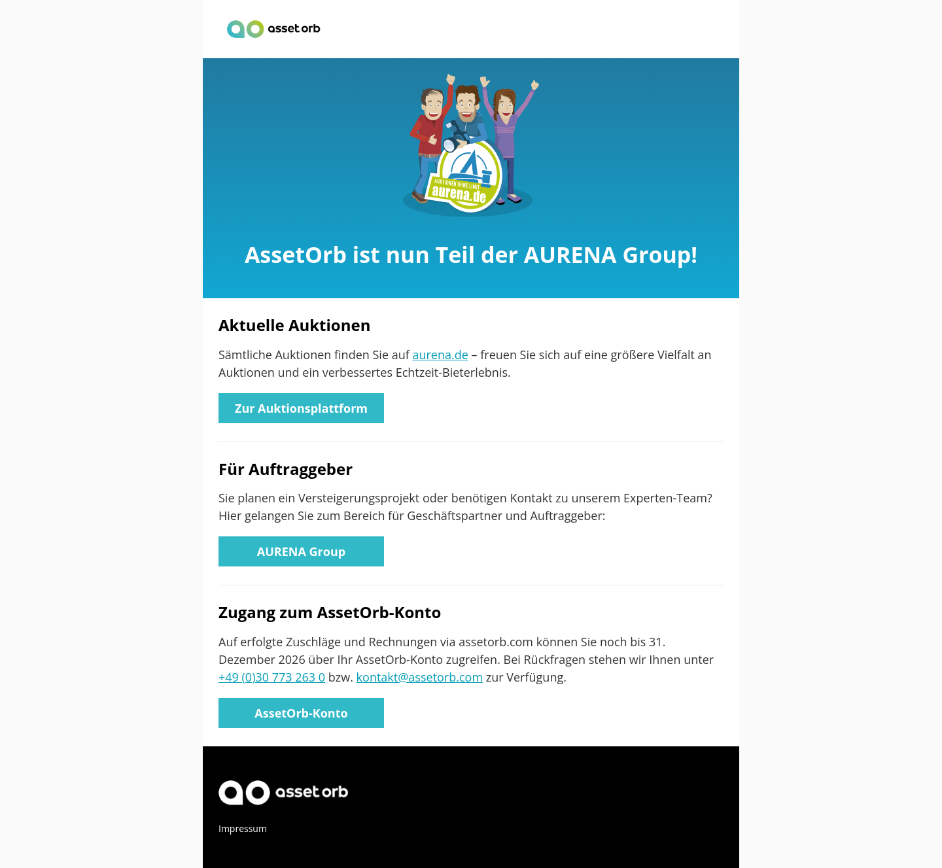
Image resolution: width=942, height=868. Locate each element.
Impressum (242, 828)
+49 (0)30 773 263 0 (271, 677)
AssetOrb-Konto (300, 713)
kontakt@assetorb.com (420, 677)
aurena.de (440, 354)
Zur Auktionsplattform (301, 408)
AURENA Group (301, 551)
